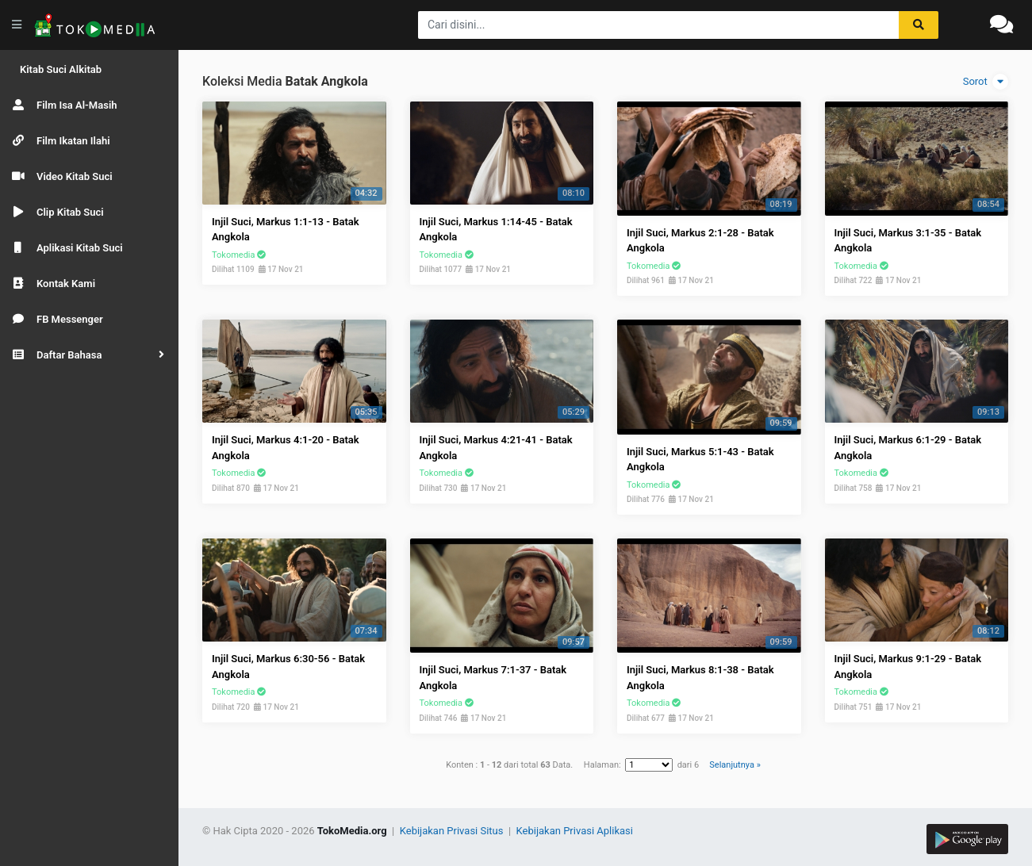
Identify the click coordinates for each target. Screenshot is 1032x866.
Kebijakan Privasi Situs (453, 831)
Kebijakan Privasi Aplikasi (574, 831)
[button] (89, 355)
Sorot (985, 82)
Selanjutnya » (734, 765)
